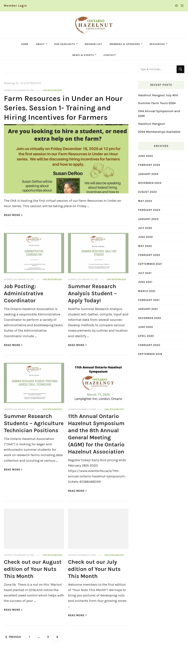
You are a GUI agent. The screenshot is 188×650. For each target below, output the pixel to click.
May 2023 (145, 201)
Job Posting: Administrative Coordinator (23, 293)
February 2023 (149, 209)
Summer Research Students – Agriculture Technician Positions (34, 423)
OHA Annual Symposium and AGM (159, 113)
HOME (24, 44)
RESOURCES (157, 44)
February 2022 (149, 255)
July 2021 (145, 273)
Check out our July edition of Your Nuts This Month (94, 569)
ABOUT (40, 44)
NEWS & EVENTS (83, 55)
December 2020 (149, 318)
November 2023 (149, 182)
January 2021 (148, 309)
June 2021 (145, 282)
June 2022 (145, 236)
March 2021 (147, 291)
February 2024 (149, 164)
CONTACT (109, 55)
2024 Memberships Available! (159, 132)
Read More (13, 215)
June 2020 (145, 327)
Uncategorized (52, 90)
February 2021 (149, 300)
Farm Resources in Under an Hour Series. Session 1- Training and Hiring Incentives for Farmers (63, 108)
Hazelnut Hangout (151, 124)
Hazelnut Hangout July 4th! (158, 95)
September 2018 (150, 354)
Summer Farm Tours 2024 (157, 103)
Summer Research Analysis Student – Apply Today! (92, 293)
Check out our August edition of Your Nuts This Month (33, 569)
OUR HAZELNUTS (64, 44)
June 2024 (145, 155)
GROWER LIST (93, 44)
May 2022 (145, 246)
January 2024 (148, 174)
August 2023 (147, 191)
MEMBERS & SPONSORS (125, 44)
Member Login (15, 5)
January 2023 (148, 219)
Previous (13, 637)
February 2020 (149, 345)
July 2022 (145, 228)
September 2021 (150, 263)
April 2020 (146, 335)
